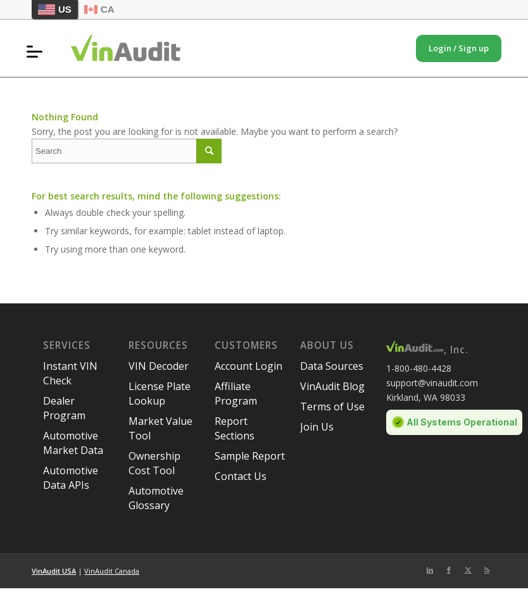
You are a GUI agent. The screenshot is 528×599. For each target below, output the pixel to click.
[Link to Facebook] (448, 569)
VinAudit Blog (332, 386)
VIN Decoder (159, 366)
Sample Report (250, 456)
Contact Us (241, 476)
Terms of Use (332, 406)
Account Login (248, 366)
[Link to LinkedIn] (429, 569)
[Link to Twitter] (467, 569)
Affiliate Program (236, 393)
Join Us (317, 427)
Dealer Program (64, 408)
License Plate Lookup (160, 393)
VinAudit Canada (111, 571)
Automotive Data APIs (70, 477)
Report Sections (235, 428)
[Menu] (38, 51)
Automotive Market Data (73, 443)
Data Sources (331, 366)
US (55, 9)
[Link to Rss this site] (486, 569)
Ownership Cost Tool (154, 463)
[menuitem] (38, 51)
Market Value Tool (160, 428)
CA (99, 9)
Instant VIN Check (70, 373)
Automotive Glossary (156, 498)
